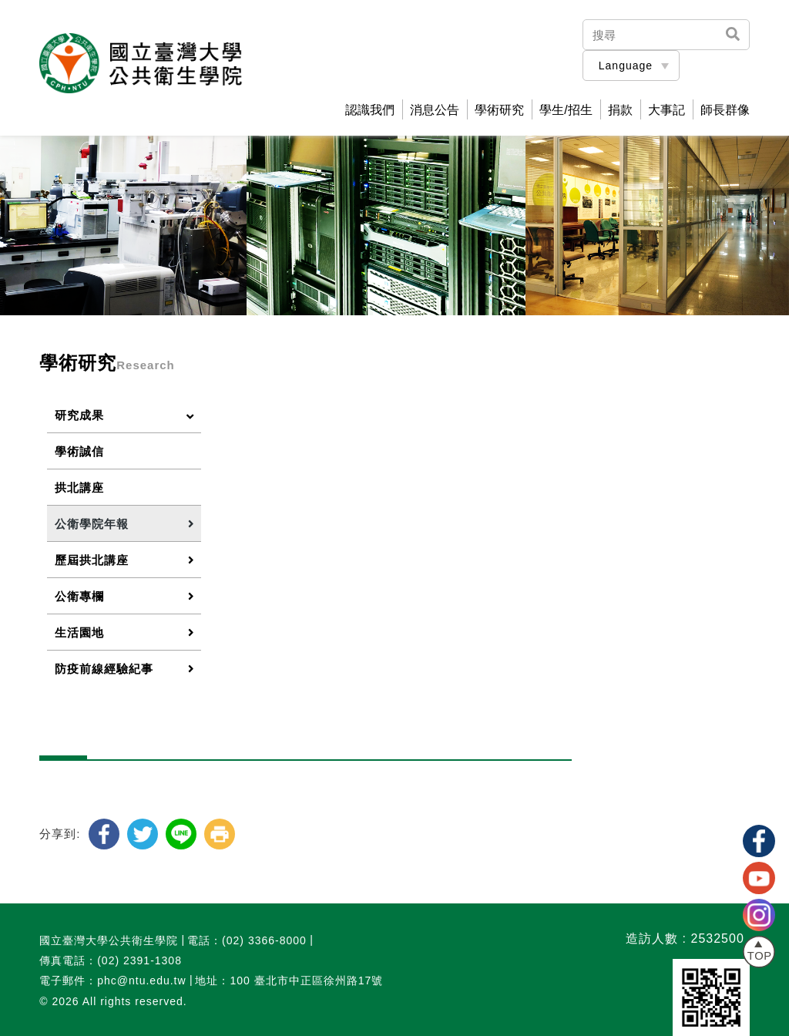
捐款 (620, 110)
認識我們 (369, 110)
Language (626, 65)
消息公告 (434, 110)
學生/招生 (565, 110)
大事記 (666, 110)
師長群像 (725, 110)
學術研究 (499, 110)
